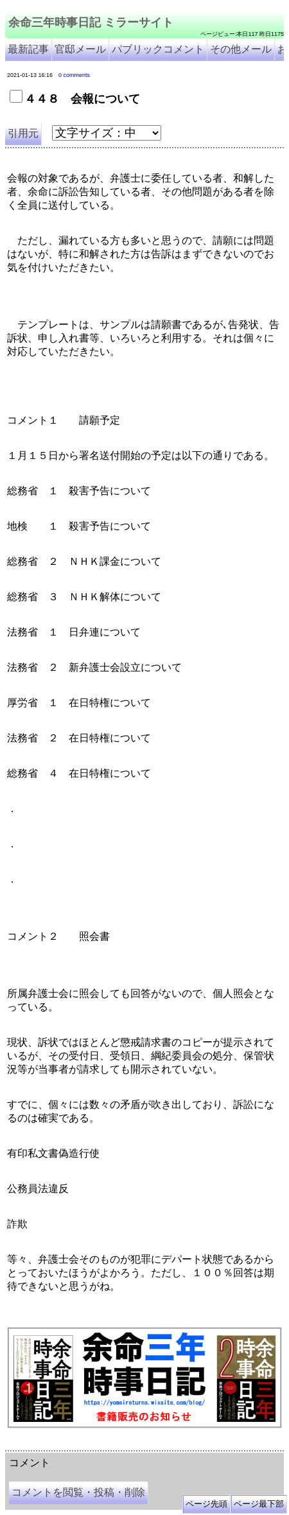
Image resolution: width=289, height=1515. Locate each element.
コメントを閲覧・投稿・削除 (78, 1492)
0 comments (74, 75)
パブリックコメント (158, 49)
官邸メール (80, 49)
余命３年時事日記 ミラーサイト (135, 1445)
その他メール (241, 49)
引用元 (23, 133)
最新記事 (28, 49)
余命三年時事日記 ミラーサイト (90, 22)
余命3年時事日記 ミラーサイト (221, 1445)
